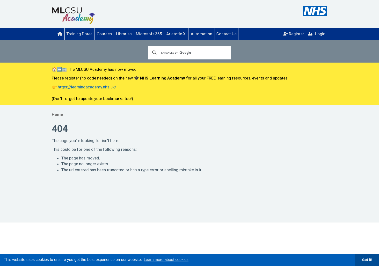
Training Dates (79, 33)
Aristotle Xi (176, 33)
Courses (104, 33)
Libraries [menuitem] (124, 33)
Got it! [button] (367, 260)
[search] (188, 53)
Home (57, 114)
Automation (201, 33)
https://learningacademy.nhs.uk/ (87, 87)
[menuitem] (59, 34)
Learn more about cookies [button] (166, 260)
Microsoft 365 (149, 33)
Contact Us (226, 33)
